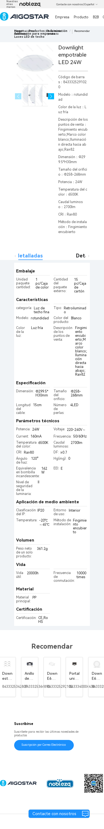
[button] (51, 96)
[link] (29, 37)
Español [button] (91, 4)
